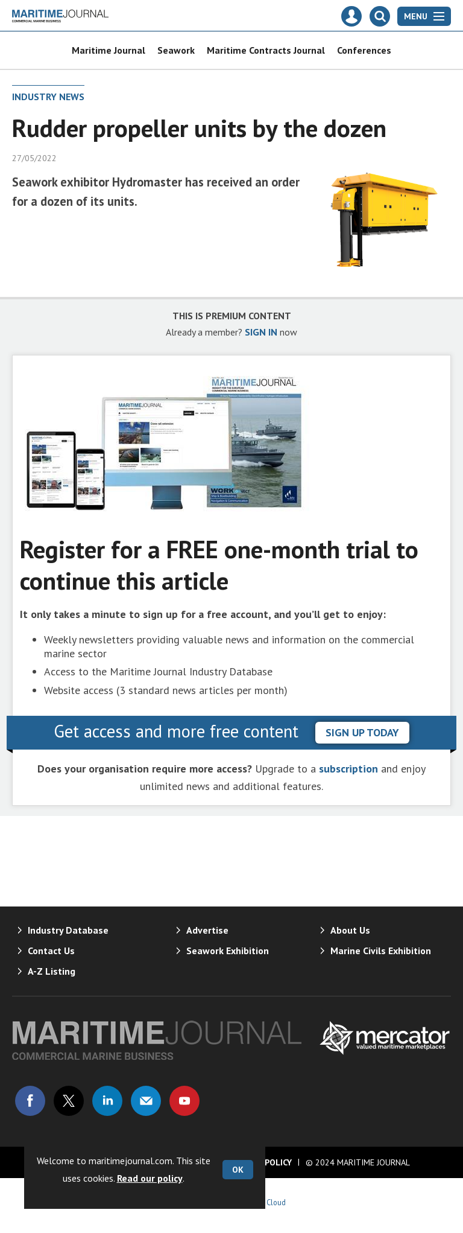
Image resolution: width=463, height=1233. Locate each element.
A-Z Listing (51, 971)
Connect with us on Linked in (107, 1101)
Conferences (364, 50)
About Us (350, 930)
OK (238, 1169)
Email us (146, 1101)
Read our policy (150, 1178)
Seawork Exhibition (227, 951)
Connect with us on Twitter (68, 1101)
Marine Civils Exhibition (380, 951)
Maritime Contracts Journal (266, 50)
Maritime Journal (108, 50)
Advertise (207, 930)
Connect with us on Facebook (30, 1101)
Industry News (48, 97)
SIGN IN (261, 332)
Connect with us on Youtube (184, 1101)
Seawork (176, 50)
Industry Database (68, 930)
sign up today (362, 732)
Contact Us (51, 951)
